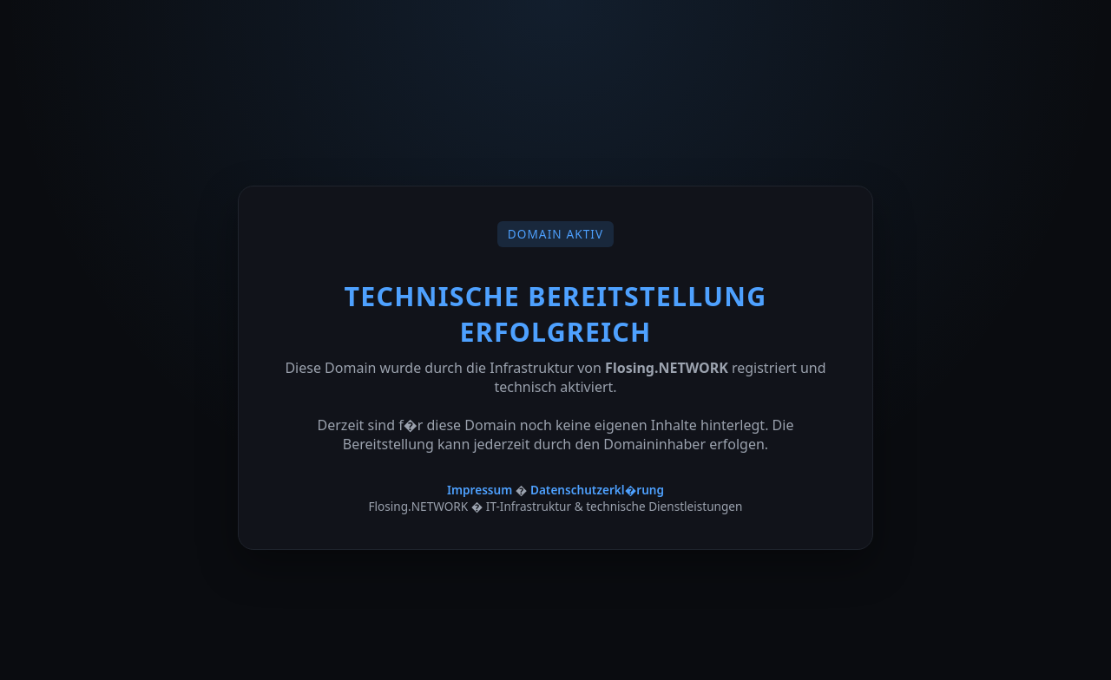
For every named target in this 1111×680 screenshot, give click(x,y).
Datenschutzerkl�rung (597, 489)
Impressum (479, 489)
